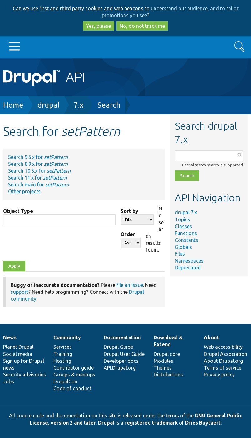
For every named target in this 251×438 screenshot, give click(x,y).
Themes (163, 368)
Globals (183, 247)
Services (62, 347)
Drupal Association (225, 354)
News (10, 337)
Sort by (129, 211)
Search (109, 105)
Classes (183, 226)
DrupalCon (65, 381)
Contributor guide (73, 368)
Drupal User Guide (124, 354)
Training (62, 354)
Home (13, 105)
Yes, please (98, 26)
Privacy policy (219, 374)
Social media (17, 354)
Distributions (168, 374)
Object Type (18, 211)
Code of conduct (72, 388)
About (211, 337)
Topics (182, 219)
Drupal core (167, 354)
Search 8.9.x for (38, 164)
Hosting (62, 361)
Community (67, 337)
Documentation (122, 337)
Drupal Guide (118, 347)
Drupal (106, 423)
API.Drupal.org (120, 368)
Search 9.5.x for (38, 157)
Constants (186, 240)
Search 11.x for (37, 177)
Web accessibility (223, 347)
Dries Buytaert (203, 423)
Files (180, 254)
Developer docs (121, 361)
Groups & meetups (74, 374)
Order (128, 234)
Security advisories (24, 374)
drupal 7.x (186, 212)
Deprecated (188, 267)
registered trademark (151, 423)
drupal (48, 105)
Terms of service (222, 368)
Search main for (38, 184)
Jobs (8, 381)
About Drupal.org (223, 361)
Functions (186, 233)
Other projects (24, 191)
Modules (163, 361)
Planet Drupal (18, 347)
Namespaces (189, 260)
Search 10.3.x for (39, 171)
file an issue (129, 285)
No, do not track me (142, 26)
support (19, 292)
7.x (78, 105)
